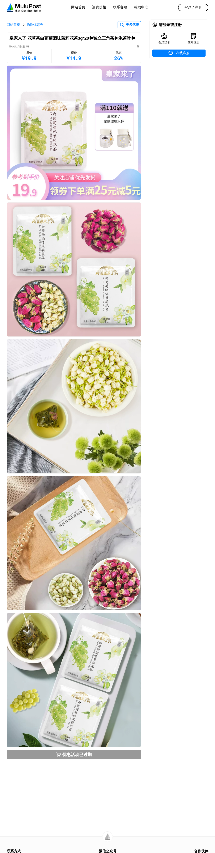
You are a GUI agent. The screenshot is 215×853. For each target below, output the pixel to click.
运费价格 (99, 7)
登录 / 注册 (193, 7)
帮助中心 (141, 7)
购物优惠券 (34, 24)
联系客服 (120, 7)
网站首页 (78, 7)
